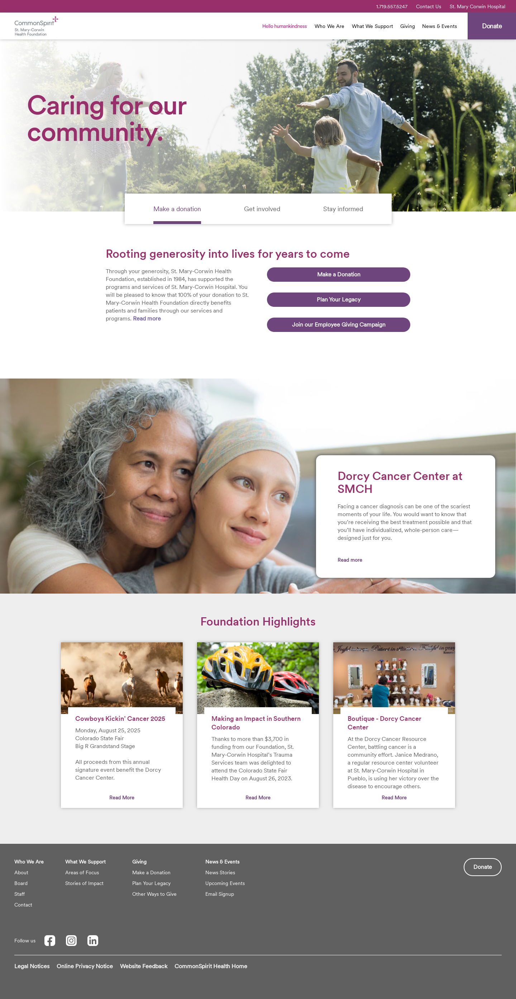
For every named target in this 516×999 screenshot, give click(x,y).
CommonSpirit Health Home (211, 966)
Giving (407, 26)
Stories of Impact (84, 883)
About (21, 872)
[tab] (177, 209)
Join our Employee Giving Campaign (339, 324)
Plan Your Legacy (338, 299)
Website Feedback (143, 966)
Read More (121, 797)
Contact (23, 905)
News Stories (220, 872)
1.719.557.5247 (391, 6)
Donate (482, 867)
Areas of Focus (82, 872)
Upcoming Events (225, 883)
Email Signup (219, 894)
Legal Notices (31, 966)
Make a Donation (338, 274)
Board (21, 883)
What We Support (372, 26)
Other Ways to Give (154, 894)
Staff (19, 894)
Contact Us (428, 6)
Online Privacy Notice (85, 966)
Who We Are (330, 26)
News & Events (439, 26)
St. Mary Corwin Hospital (477, 6)
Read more (147, 318)
